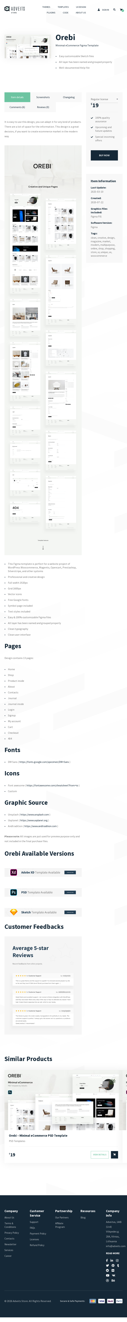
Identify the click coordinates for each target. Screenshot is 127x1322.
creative (102, 237)
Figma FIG (96, 216)
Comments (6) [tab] (17, 107)
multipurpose (108, 244)
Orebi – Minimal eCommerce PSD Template (39, 1140)
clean (94, 237)
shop (102, 248)
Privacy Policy (12, 1237)
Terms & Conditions (10, 1229)
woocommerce (99, 255)
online (94, 248)
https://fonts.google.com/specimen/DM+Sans (46, 763)
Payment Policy (35, 1240)
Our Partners (62, 1222)
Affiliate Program (60, 1229)
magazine (96, 240)
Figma (94, 226)
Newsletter (10, 1249)
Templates (62, 6)
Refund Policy (37, 1253)
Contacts (9, 1243)
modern (95, 244)
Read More (113, 1258)
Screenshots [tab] (43, 97)
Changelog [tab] (69, 97)
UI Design (81, 6)
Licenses (34, 1247)
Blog (83, 1222)
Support (34, 1226)
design (112, 237)
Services (9, 1254)
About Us (80, 12)
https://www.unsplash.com (36, 819)
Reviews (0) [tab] (43, 107)
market (107, 240)
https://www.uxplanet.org (35, 824)
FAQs (32, 1232)
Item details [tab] (17, 97)
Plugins (50, 12)
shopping (111, 248)
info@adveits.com (116, 1250)
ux (111, 251)
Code (65, 12)
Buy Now (104, 154)
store (94, 251)
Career (8, 1260)
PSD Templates (17, 1145)
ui (99, 251)
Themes (46, 6)
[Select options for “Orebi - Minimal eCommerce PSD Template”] (114, 1159)
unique (105, 251)
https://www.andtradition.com (41, 830)
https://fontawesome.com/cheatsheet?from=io (54, 786)
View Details (99, 1159)
